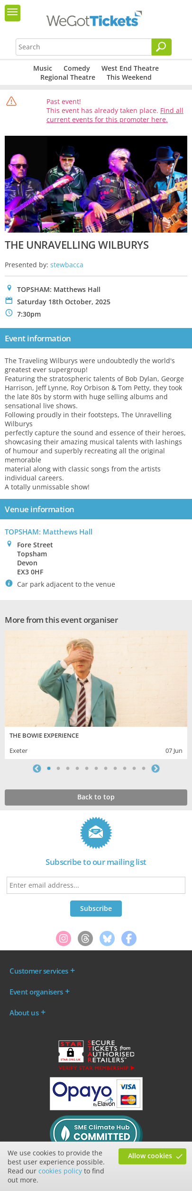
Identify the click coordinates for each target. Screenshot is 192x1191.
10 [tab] (134, 768)
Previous (37, 768)
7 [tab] (105, 768)
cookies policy (60, 1170)
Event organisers (36, 991)
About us (23, 1012)
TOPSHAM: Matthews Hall (48, 531)
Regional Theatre (67, 77)
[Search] (162, 47)
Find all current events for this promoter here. (114, 115)
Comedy (77, 68)
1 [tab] (48, 768)
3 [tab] (67, 768)
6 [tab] (96, 768)
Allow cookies (150, 1155)
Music (42, 68)
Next (155, 768)
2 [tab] (58, 768)
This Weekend (129, 77)
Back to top (96, 796)
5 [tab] (86, 768)
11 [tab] (143, 768)
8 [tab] (115, 768)
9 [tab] (124, 768)
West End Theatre (130, 68)
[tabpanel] (96, 693)
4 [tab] (77, 768)
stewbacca (66, 264)
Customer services (38, 970)
